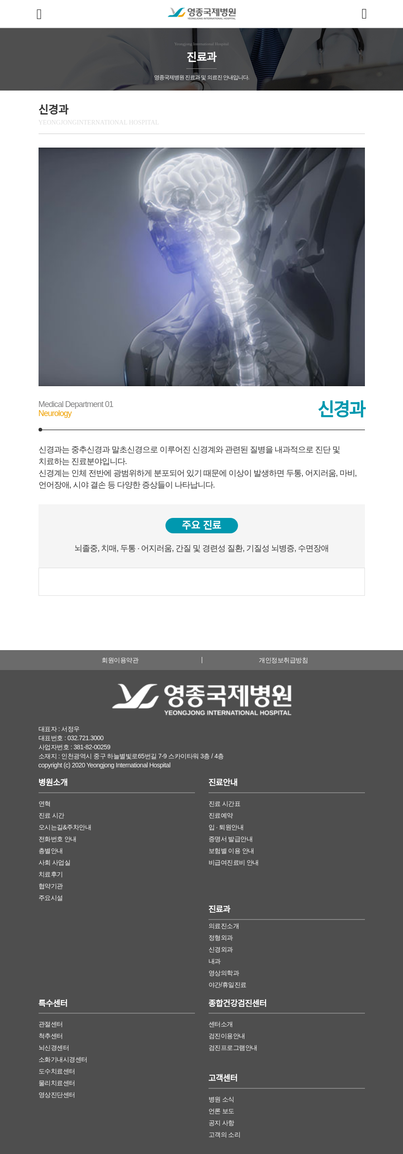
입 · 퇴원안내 (226, 827)
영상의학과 (224, 973)
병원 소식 (221, 1099)
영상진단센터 (57, 1094)
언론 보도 (221, 1111)
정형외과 (221, 937)
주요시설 (51, 897)
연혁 (45, 803)
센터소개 (221, 1024)
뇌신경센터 (54, 1047)
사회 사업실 (55, 862)
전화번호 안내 (58, 839)
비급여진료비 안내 (234, 862)
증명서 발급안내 (231, 839)
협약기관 (51, 886)
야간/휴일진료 (228, 984)
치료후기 (51, 874)
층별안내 (51, 850)
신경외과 (221, 949)
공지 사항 (221, 1122)
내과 (215, 961)
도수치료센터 (57, 1071)
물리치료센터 (57, 1083)
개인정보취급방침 (283, 660)
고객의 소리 (225, 1134)
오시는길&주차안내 (65, 827)
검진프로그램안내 (233, 1047)
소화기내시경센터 (63, 1059)
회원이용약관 (120, 660)
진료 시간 (51, 815)
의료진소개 (224, 925)
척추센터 (51, 1035)
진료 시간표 (225, 803)
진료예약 (221, 815)
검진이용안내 (227, 1035)
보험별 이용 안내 (231, 850)
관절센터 (51, 1024)
